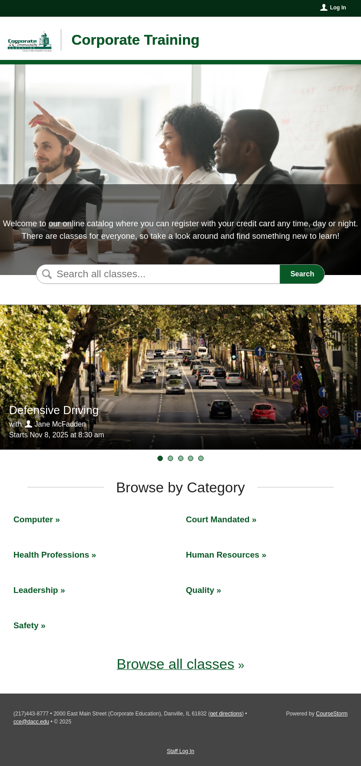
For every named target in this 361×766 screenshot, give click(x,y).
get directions (226, 714)
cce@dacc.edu (31, 722)
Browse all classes (175, 664)
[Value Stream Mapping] (190, 458)
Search (302, 274)
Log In (338, 7)
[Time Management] (180, 458)
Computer (33, 519)
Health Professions (51, 554)
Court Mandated (218, 519)
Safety (25, 625)
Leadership (35, 590)
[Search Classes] (157, 274)
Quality (200, 590)
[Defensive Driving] (160, 458)
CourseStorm (332, 714)
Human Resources (222, 554)
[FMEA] (170, 458)
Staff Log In (180, 751)
